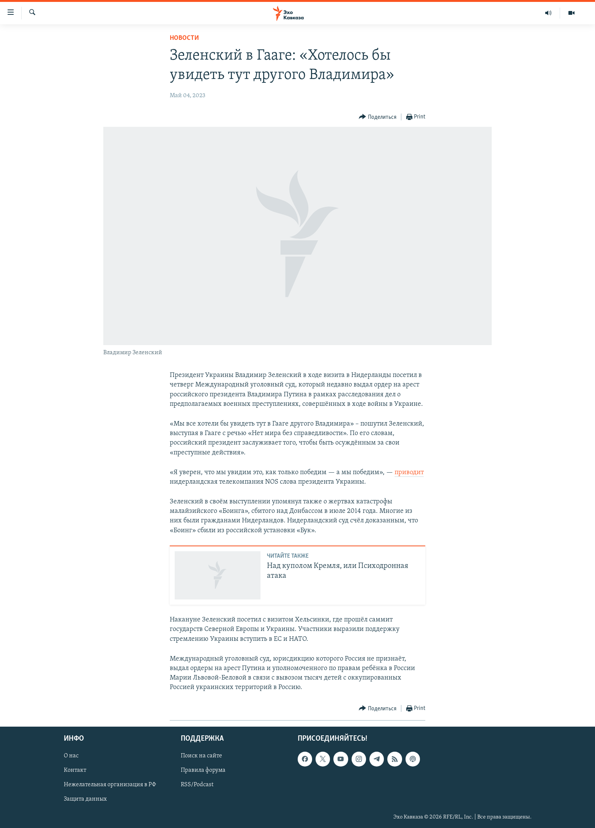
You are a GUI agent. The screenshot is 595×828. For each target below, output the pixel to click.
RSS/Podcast (197, 785)
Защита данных (85, 799)
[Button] (377, 117)
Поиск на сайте (201, 756)
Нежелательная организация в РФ (110, 785)
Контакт (75, 770)
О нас (71, 756)
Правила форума (203, 770)
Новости (184, 38)
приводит (409, 472)
